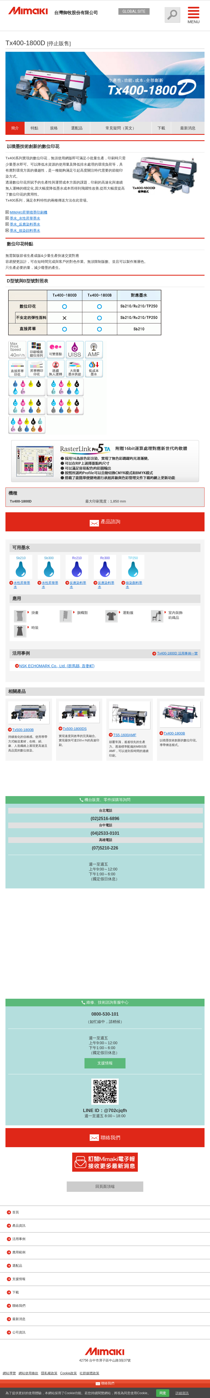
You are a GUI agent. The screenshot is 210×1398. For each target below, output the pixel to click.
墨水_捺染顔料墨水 (25, 231)
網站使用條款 (28, 1373)
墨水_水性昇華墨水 (25, 218)
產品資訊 (18, 1226)
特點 (34, 128)
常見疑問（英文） (121, 128)
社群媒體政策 (89, 1373)
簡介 (15, 128)
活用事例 (18, 1239)
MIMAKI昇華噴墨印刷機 (28, 212)
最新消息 (188, 128)
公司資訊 (18, 1332)
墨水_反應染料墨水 (25, 224)
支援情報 (105, 1063)
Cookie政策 (68, 1373)
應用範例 (18, 1252)
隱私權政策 (49, 1373)
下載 (161, 128)
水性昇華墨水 (22, 585)
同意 (162, 1393)
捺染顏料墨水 (134, 585)
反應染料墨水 (78, 585)
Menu (193, 15)
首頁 (15, 1212)
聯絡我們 (18, 1306)
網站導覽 (9, 1373)
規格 (54, 128)
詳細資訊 (182, 1393)
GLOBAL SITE (133, 11)
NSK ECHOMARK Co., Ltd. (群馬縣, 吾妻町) (56, 666)
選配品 (77, 128)
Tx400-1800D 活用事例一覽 (177, 653)
